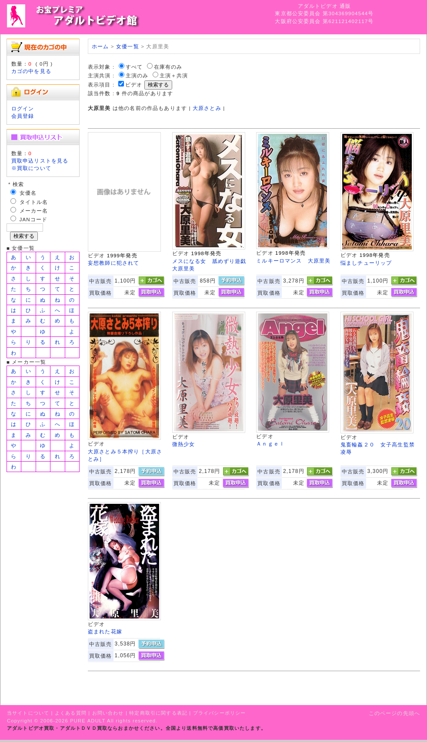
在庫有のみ (168, 67)
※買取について (31, 168)
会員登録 (22, 116)
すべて (134, 67)
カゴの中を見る (31, 71)
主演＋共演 (174, 75)
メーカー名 (34, 210)
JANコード (34, 219)
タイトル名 (34, 202)
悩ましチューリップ (366, 263)
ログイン (22, 108)
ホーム (100, 46)
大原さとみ (207, 108)
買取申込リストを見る (40, 160)
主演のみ (137, 75)
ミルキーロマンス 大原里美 (293, 260)
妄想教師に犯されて (113, 263)
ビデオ (133, 84)
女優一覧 (127, 46)
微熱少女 (183, 444)
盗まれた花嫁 (105, 631)
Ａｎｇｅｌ (270, 443)
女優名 (28, 193)
